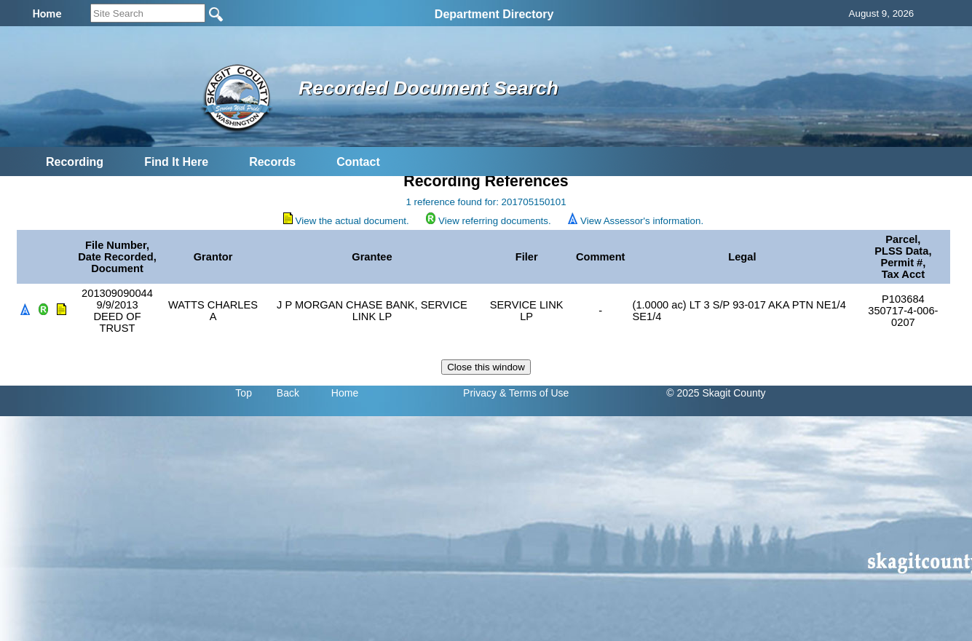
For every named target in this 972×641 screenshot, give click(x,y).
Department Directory (494, 14)
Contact (358, 162)
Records (272, 162)
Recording (74, 162)
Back (288, 393)
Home (344, 393)
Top (243, 393)
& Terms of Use (534, 393)
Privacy (480, 393)
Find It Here (176, 162)
